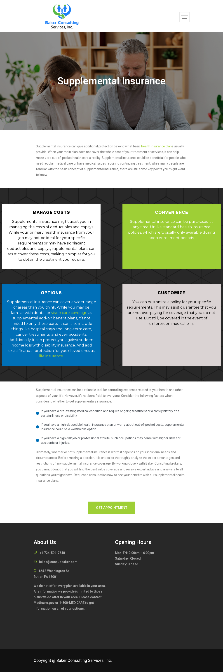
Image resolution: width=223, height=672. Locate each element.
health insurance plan (156, 146)
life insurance (51, 356)
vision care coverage (69, 313)
